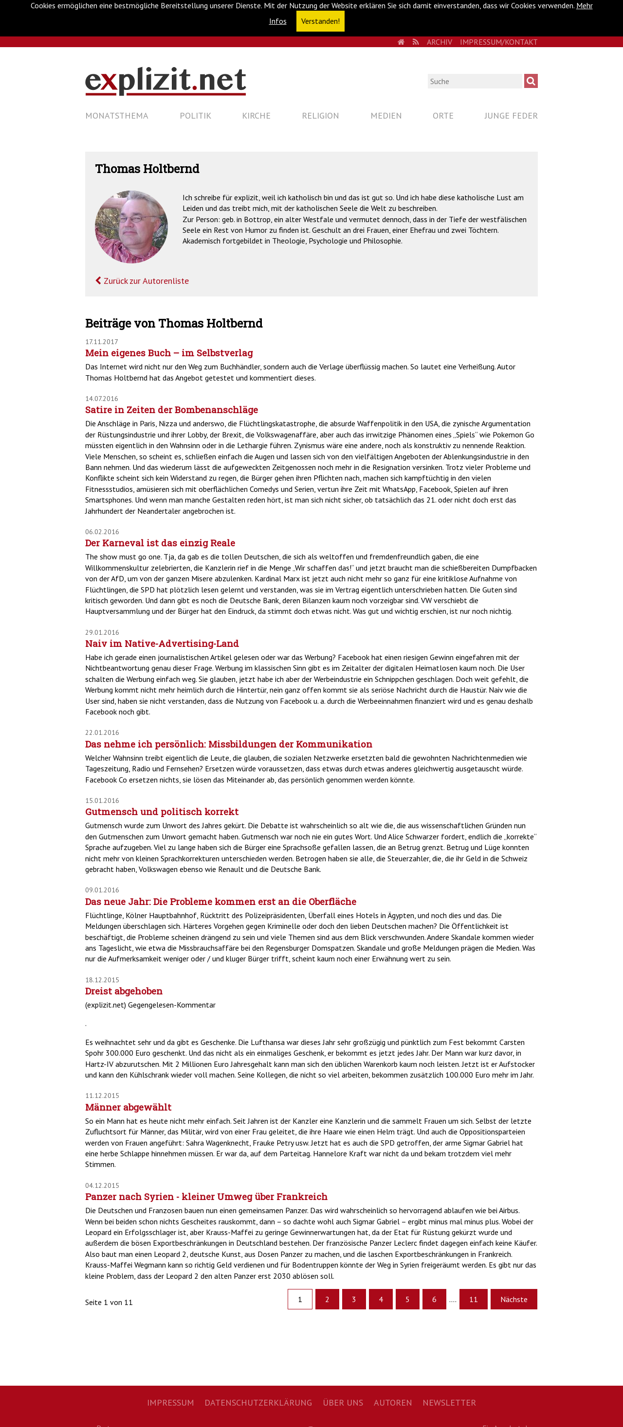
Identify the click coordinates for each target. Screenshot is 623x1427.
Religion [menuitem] (320, 115)
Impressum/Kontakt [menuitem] (499, 42)
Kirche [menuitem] (256, 115)
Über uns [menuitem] (343, 1402)
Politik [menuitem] (195, 115)
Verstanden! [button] (320, 21)
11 (473, 1299)
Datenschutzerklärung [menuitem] (258, 1402)
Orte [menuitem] (443, 115)
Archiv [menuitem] (439, 42)
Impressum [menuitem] (170, 1402)
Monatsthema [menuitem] (116, 115)
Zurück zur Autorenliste (145, 280)
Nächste (514, 1299)
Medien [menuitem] (386, 115)
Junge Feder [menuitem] (511, 115)
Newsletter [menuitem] (449, 1402)
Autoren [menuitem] (393, 1402)
